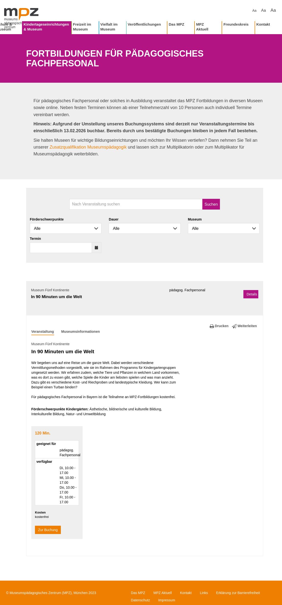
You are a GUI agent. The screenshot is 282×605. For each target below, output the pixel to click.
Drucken (219, 326)
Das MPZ (176, 24)
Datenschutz (140, 600)
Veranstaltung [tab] (42, 331)
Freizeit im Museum (82, 26)
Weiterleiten (244, 326)
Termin (35, 239)
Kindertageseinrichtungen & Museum (46, 26)
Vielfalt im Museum (109, 26)
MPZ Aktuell (202, 26)
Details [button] (252, 294)
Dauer (114, 219)
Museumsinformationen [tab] (80, 331)
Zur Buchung (48, 530)
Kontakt (263, 24)
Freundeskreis (236, 24)
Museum (195, 219)
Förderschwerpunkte (47, 219)
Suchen (211, 204)
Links (204, 593)
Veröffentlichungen (144, 24)
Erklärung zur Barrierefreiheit (238, 593)
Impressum (166, 600)
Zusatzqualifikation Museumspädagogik (88, 147)
